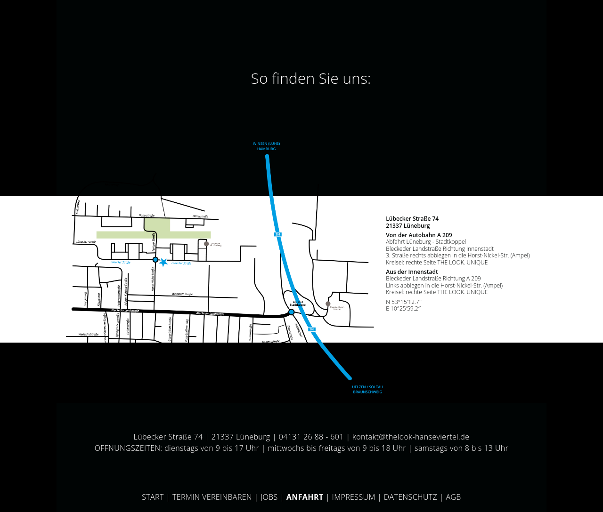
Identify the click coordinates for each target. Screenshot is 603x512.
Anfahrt (305, 497)
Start (153, 497)
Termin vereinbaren (212, 497)
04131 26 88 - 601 (311, 437)
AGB (453, 497)
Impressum (353, 497)
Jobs (269, 497)
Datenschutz (410, 497)
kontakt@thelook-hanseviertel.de (410, 437)
